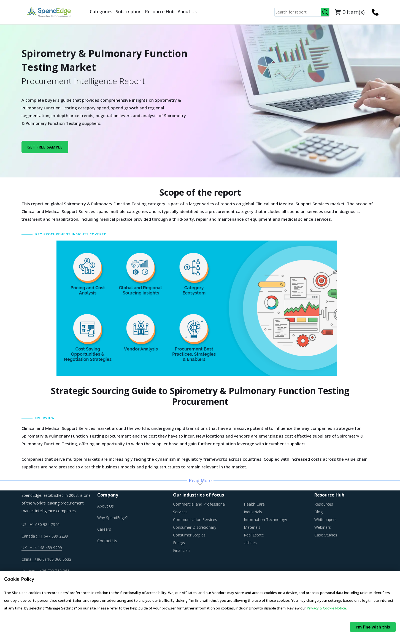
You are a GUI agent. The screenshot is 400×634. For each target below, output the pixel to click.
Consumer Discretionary (194, 527)
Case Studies (325, 535)
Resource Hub (159, 12)
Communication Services (195, 519)
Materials (252, 527)
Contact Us (107, 540)
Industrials (253, 511)
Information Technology (265, 519)
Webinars (322, 527)
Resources (323, 504)
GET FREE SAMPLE (45, 147)
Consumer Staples (189, 535)
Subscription (129, 12)
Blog (318, 511)
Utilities (250, 542)
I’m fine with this (373, 627)
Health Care (254, 504)
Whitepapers (325, 519)
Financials (181, 550)
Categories (101, 12)
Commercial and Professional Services (199, 507)
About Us (187, 12)
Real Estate (254, 535)
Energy (179, 542)
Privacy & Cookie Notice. (327, 608)
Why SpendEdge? (112, 517)
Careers (104, 529)
